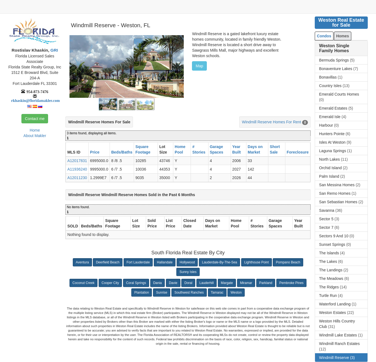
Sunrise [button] (161, 292)
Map (199, 66)
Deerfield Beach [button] (107, 262)
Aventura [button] (82, 262)
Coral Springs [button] (136, 283)
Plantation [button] (141, 292)
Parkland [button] (265, 283)
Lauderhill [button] (206, 283)
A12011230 (77, 178)
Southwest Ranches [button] (189, 292)
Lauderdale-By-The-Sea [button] (219, 262)
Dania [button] (157, 283)
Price (94, 152)
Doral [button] (188, 283)
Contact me (35, 118)
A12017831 (77, 160)
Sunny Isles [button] (187, 272)
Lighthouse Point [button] (256, 262)
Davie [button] (173, 283)
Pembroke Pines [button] (291, 283)
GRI (53, 50)
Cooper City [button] (110, 283)
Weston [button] (235, 292)
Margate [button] (227, 283)
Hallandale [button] (164, 262)
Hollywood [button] (187, 262)
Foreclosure (298, 152)
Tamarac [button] (217, 292)
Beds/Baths (121, 152)
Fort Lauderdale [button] (138, 262)
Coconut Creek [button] (83, 283)
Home (35, 130)
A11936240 (77, 169)
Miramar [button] (246, 283)
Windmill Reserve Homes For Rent (271, 122)
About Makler (34, 135)
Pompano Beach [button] (288, 262)
